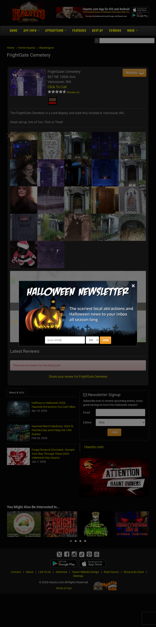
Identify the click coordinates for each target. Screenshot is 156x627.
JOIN (105, 340)
